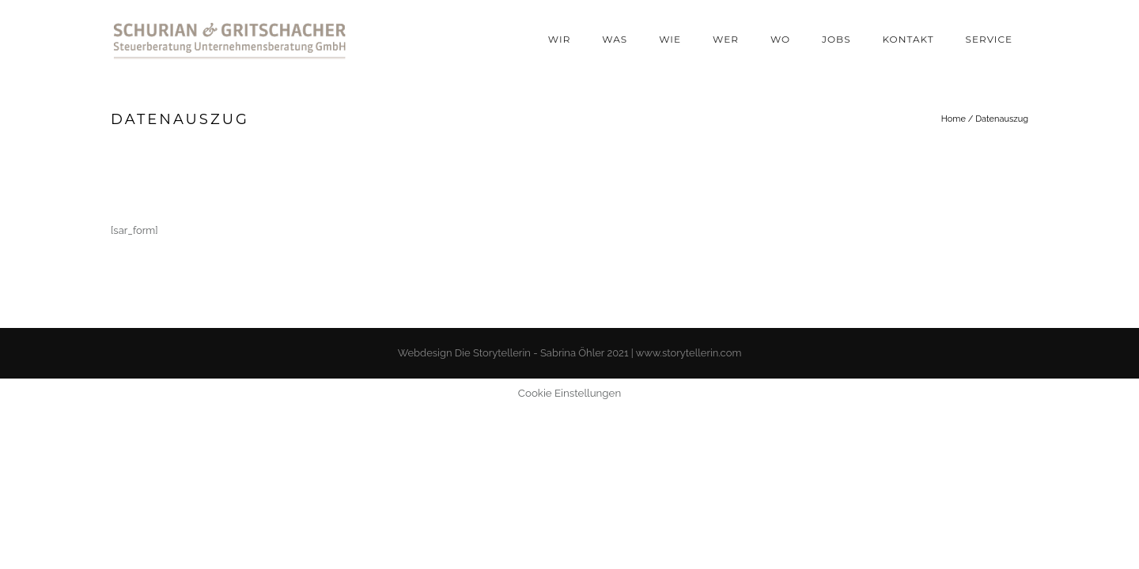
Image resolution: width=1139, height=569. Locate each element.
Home (953, 119)
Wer (726, 39)
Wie (670, 39)
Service (989, 39)
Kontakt (908, 39)
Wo (780, 39)
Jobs (836, 39)
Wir (559, 39)
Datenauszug (1001, 119)
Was (614, 39)
